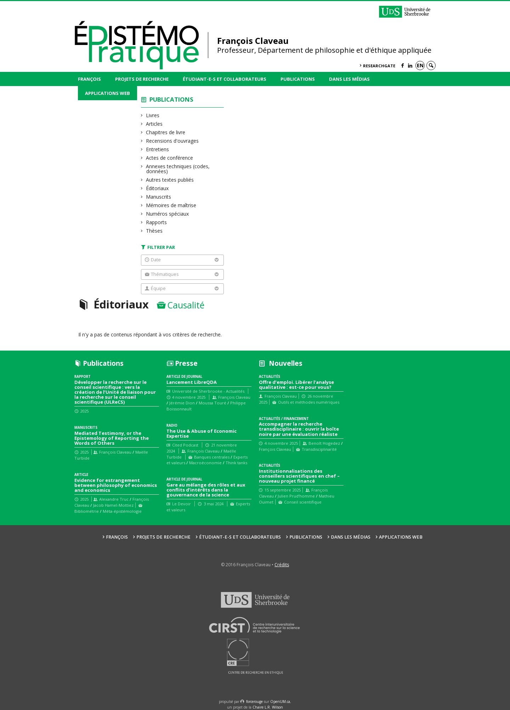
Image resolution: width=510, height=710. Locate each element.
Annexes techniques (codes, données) (178, 169)
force (254, 701)
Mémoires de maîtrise (171, 205)
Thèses (154, 230)
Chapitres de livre (165, 132)
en (420, 65)
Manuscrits (158, 196)
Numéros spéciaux (167, 213)
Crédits (281, 565)
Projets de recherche (142, 79)
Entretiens (157, 149)
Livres (152, 115)
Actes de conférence (169, 157)
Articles (154, 123)
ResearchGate (379, 65)
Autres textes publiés (170, 179)
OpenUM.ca (280, 701)
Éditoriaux (157, 188)
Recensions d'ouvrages (172, 140)
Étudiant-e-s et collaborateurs (224, 79)
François (89, 79)
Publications (297, 79)
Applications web (107, 93)
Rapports (156, 222)
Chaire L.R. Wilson (268, 707)
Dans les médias (349, 79)
